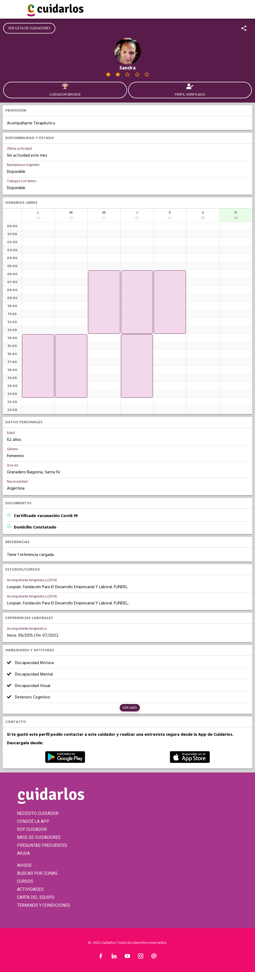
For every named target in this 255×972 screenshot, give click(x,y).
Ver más (129, 707)
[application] (38, 366)
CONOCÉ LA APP (33, 821)
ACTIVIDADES (30, 889)
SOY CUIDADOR (32, 829)
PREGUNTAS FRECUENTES (42, 845)
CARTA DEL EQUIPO (36, 897)
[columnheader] (38, 215)
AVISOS (24, 865)
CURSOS (25, 881)
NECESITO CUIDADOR (37, 813)
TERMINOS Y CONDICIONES (43, 905)
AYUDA (23, 853)
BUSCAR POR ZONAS (37, 873)
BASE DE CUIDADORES (39, 837)
